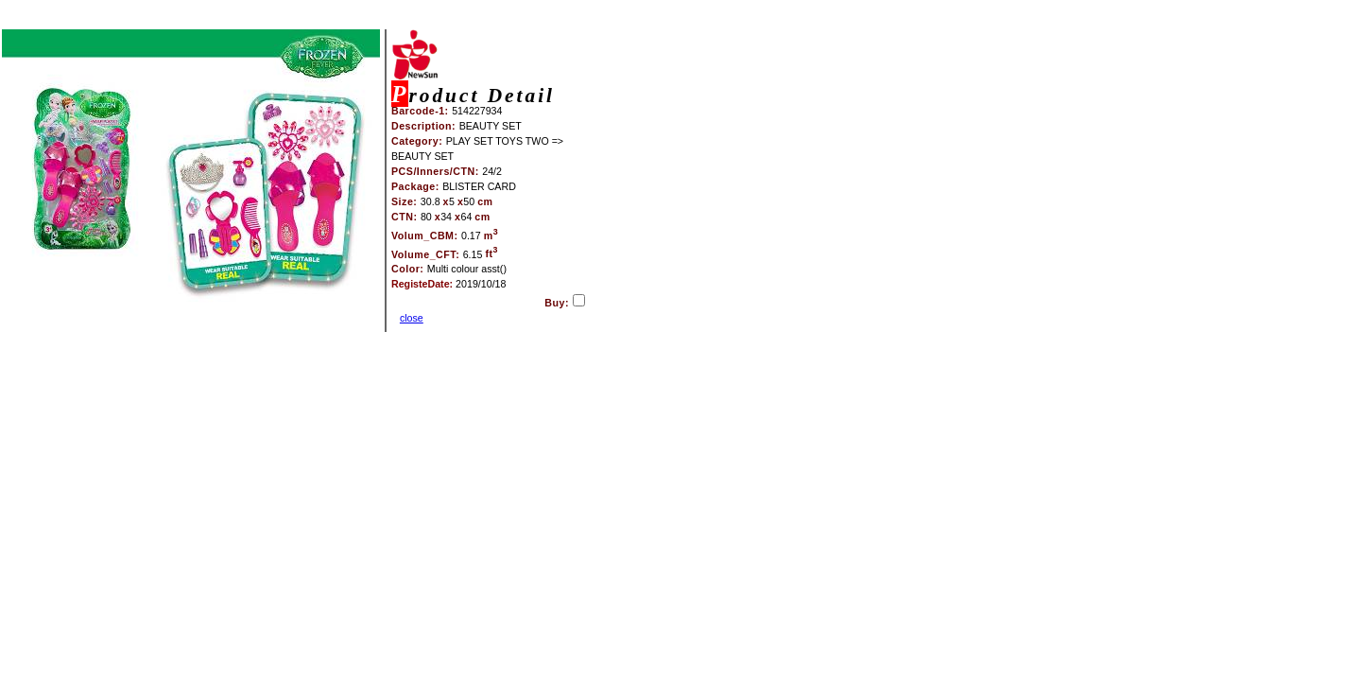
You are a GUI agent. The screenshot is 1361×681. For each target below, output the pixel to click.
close (411, 317)
